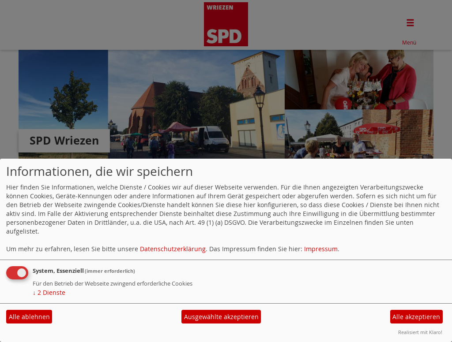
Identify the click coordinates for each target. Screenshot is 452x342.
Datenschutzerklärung (173, 249)
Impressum (321, 249)
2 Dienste (49, 292)
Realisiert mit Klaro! (420, 332)
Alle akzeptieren (416, 316)
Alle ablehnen (29, 316)
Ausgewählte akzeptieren (221, 316)
